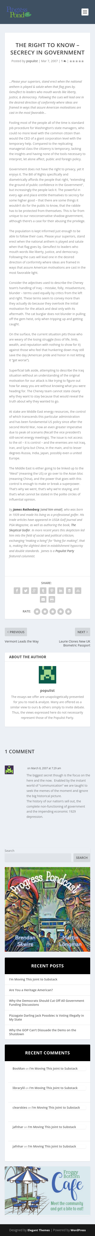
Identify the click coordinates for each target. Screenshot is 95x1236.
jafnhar (18, 1127)
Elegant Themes (38, 1230)
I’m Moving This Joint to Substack (33, 979)
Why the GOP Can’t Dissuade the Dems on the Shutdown (42, 1032)
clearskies (20, 1107)
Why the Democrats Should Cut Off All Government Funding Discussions (46, 1003)
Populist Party (64, 551)
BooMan (19, 1068)
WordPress (78, 1230)
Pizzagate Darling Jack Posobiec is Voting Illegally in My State (46, 1017)
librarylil (19, 1088)
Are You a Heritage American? (31, 990)
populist (32, 61)
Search (9, 851)
